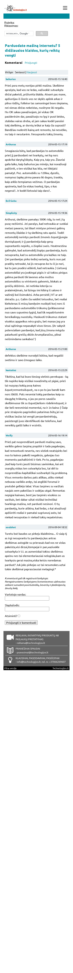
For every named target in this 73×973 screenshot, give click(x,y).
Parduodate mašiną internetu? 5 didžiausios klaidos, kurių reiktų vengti (32, 50)
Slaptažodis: (12, 605)
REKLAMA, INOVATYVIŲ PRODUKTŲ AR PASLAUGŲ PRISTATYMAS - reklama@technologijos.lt (37, 639)
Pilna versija (10, 668)
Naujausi (32, 72)
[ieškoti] (18, 33)
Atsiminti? (11, 615)
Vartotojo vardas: (15, 594)
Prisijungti (31, 62)
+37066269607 (57, 661)
